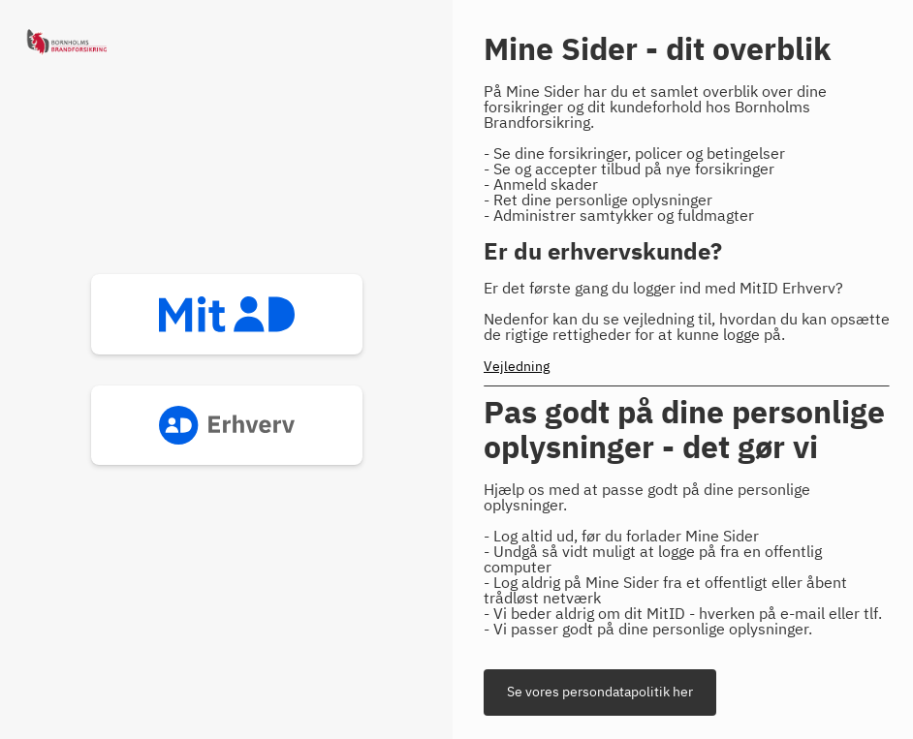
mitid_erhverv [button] (226, 425)
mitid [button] (226, 314)
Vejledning (517, 367)
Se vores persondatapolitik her (600, 692)
